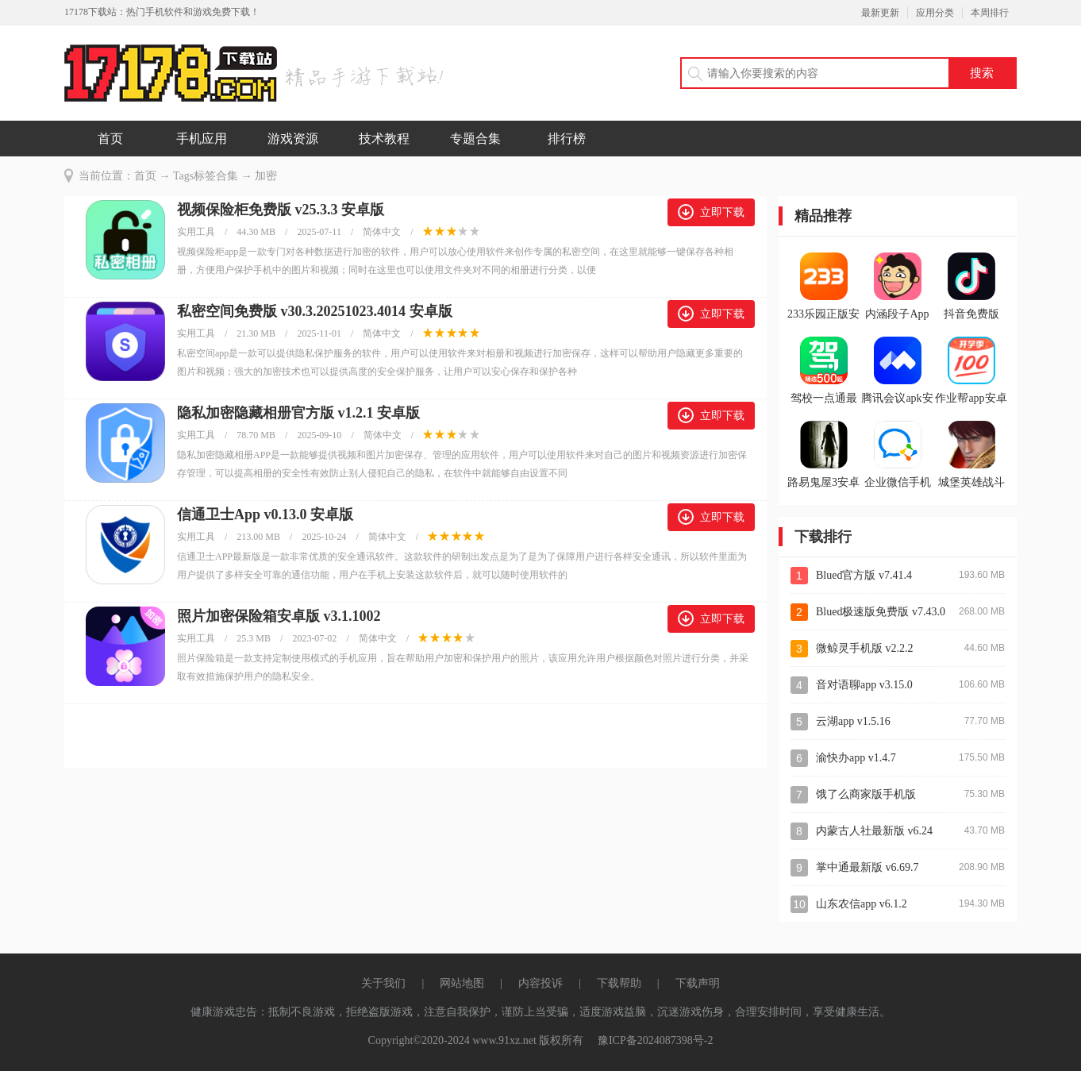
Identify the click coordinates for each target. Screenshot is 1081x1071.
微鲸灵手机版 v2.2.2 (865, 648)
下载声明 (697, 983)
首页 (110, 138)
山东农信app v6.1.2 (861, 904)
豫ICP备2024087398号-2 (655, 1040)
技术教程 (384, 138)
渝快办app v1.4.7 (856, 758)
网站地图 (462, 983)
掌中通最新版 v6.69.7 (867, 867)
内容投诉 (540, 983)
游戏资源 (292, 138)
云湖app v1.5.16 (853, 721)
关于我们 (383, 983)
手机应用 (201, 138)
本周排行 (990, 12)
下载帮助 (619, 983)
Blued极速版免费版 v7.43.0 (880, 612)
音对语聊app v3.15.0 (864, 685)
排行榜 (567, 138)
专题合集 (475, 138)
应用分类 (935, 12)
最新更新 (880, 12)
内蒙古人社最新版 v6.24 (874, 831)
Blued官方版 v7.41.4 (864, 575)
